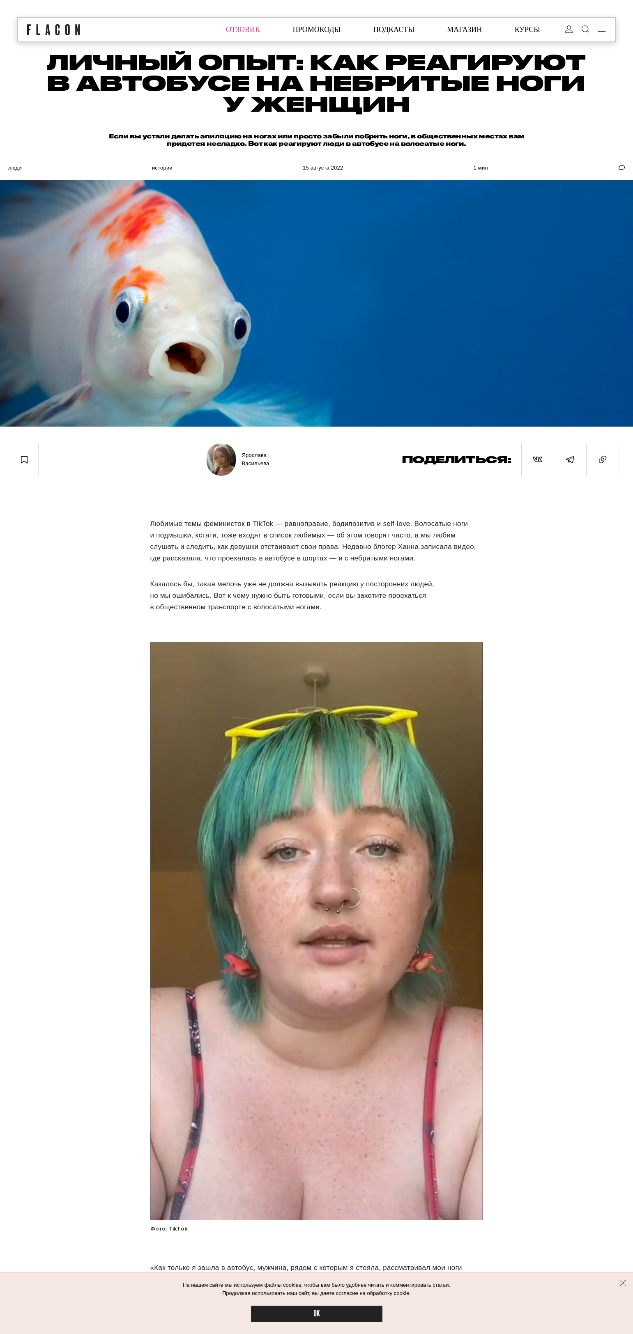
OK (316, 1313)
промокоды (316, 29)
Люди (15, 168)
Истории (162, 168)
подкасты (393, 29)
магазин (464, 29)
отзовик (243, 29)
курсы (527, 29)
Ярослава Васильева (255, 459)
